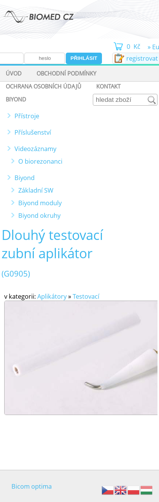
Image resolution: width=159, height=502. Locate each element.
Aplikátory (52, 296)
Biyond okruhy (39, 215)
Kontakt (108, 86)
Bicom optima (31, 486)
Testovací (86, 296)
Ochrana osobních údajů (43, 86)
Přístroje (26, 115)
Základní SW (35, 190)
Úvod (14, 73)
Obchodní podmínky (66, 73)
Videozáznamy (35, 148)
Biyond (16, 99)
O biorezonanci (40, 161)
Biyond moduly (40, 202)
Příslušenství (32, 132)
